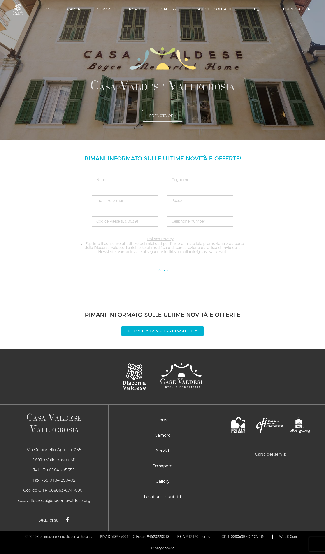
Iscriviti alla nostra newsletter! (162, 331)
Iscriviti (163, 269)
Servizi (104, 9)
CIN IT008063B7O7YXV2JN (243, 536)
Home (47, 9)
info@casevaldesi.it (207, 252)
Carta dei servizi (271, 454)
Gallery (169, 9)
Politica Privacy (160, 239)
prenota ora (296, 9)
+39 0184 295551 (58, 470)
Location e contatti (211, 9)
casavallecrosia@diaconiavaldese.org (54, 501)
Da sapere (135, 9)
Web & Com (288, 536)
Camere (75, 9)
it (256, 9)
